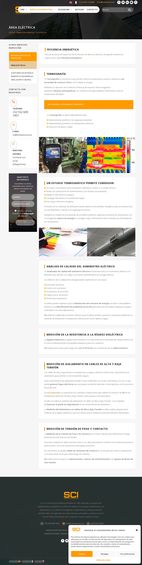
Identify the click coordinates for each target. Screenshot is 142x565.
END (24, 9)
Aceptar (81, 554)
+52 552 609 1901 (20, 113)
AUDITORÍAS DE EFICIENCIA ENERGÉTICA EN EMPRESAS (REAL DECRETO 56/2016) (22, 76)
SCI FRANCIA (27, 561)
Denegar (104, 554)
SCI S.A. (12, 32)
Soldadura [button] (65, 9)
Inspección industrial (42, 9)
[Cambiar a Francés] (76, 3)
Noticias (79, 9)
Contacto (92, 9)
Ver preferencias (127, 554)
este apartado (53, 392)
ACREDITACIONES (52, 533)
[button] (136, 530)
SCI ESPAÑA (14, 561)
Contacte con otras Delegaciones (19, 161)
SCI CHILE (39, 561)
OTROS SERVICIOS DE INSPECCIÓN (20, 56)
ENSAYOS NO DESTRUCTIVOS (59, 530)
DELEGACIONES (95, 523)
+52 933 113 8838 (87, 2)
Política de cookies (103, 560)
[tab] (88, 104)
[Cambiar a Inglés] (70, 3)
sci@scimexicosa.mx (105, 2)
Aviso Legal (28, 213)
